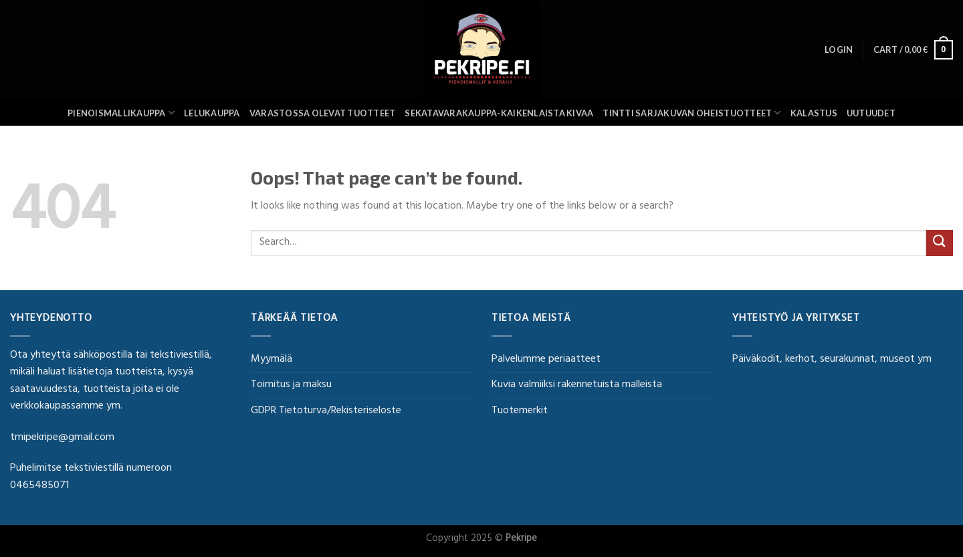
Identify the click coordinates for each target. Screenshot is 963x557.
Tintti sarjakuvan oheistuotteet (691, 112)
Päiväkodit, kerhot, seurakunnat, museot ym (832, 360)
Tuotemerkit (520, 411)
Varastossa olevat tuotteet (322, 113)
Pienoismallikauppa (121, 112)
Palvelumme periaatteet (546, 360)
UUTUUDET (871, 113)
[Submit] (939, 243)
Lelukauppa (212, 113)
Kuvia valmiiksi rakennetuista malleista (577, 385)
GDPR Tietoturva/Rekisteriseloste (326, 411)
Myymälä (271, 360)
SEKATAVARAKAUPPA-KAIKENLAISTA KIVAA (499, 113)
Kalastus (813, 113)
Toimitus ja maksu (291, 385)
